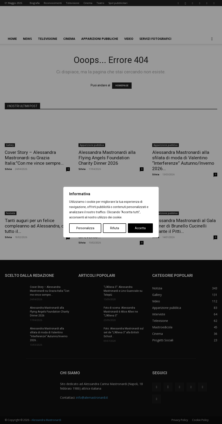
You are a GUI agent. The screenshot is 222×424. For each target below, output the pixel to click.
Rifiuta (114, 228)
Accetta (140, 228)
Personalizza (85, 228)
